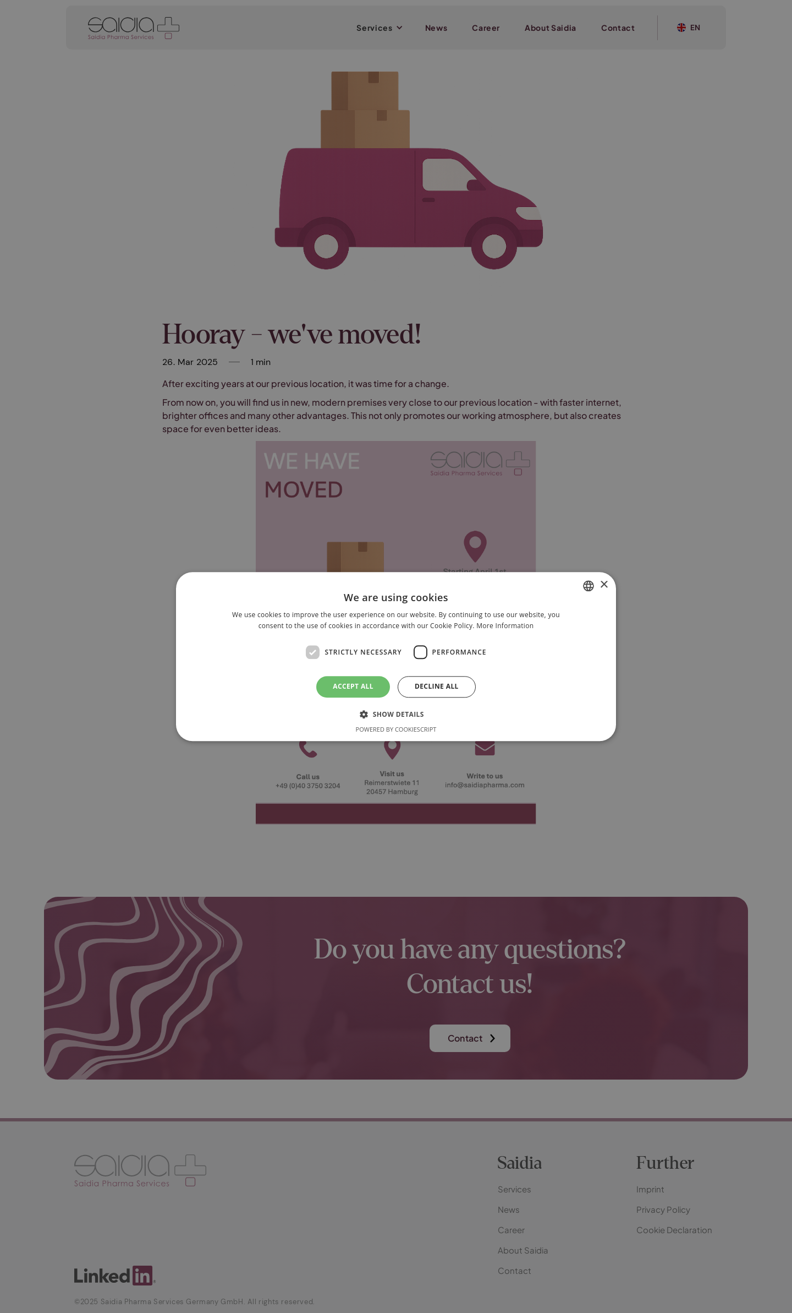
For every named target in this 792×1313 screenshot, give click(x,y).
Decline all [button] (437, 686)
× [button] (604, 585)
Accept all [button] (353, 686)
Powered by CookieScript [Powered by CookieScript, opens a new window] (396, 729)
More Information (505, 625)
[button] (396, 714)
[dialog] (396, 656)
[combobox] (588, 585)
